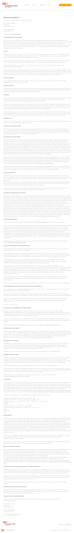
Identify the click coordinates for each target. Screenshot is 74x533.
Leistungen (41, 5)
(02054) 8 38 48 (11, 29)
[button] (2, 530)
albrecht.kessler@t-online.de (14, 34)
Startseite (27, 5)
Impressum (61, 524)
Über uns (34, 5)
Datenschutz (68, 524)
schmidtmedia (10, 530)
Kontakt (49, 5)
